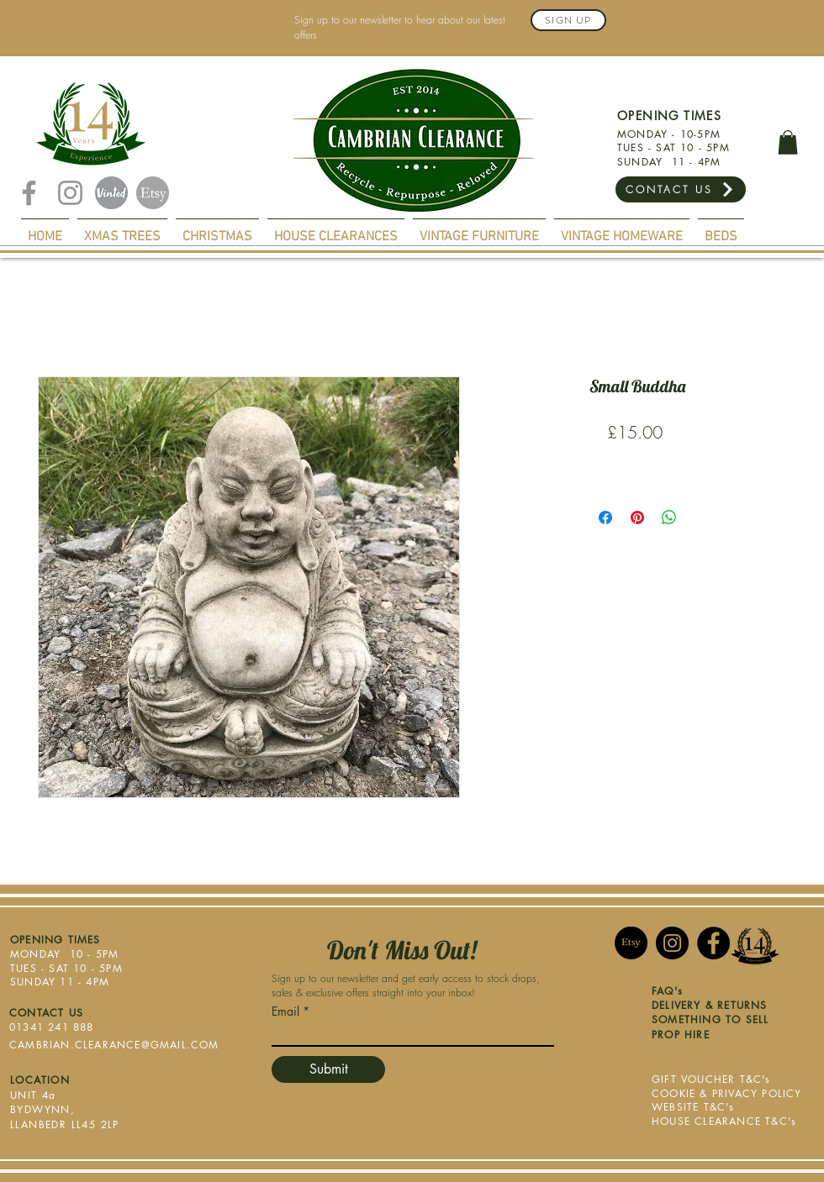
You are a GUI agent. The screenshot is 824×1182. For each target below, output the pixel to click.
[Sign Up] (568, 20)
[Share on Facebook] (605, 517)
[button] (788, 142)
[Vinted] (111, 192)
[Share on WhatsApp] (669, 517)
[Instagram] (70, 192)
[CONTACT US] (680, 189)
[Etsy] (152, 192)
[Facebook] (29, 192)
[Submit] (328, 1069)
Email (285, 1011)
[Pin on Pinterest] (637, 517)
